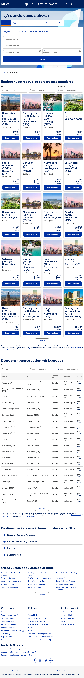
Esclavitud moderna (35, 631)
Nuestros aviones (7, 618)
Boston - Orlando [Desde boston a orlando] (35, 587)
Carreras (5, 634)
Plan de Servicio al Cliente (38, 624)
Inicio (3, 72)
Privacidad (32, 627)
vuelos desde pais (72, 670)
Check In (40, 4)
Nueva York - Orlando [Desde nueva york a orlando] (36, 584)
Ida (4, 50)
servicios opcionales (7, 349)
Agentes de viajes (8, 627)
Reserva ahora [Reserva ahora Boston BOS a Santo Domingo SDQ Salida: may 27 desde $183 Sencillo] (31, 284)
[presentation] (76, 3)
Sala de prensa (67, 624)
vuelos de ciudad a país (44, 670)
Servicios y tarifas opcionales (39, 634)
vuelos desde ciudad (59, 670)
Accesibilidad (33, 615)
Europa (9, 548)
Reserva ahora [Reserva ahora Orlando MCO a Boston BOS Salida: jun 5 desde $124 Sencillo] (73, 284)
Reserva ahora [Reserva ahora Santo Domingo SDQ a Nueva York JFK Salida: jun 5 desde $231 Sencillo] (10, 188)
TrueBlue (65, 4)
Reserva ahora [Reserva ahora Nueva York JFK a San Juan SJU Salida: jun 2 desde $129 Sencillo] (10, 234)
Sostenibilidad (66, 615)
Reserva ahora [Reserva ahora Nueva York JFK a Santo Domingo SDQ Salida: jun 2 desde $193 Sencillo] (52, 138)
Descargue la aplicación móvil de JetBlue (16, 655)
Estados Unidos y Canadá (20, 541)
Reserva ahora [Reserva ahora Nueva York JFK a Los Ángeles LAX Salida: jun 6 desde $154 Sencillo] (52, 188)
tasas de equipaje (76, 347)
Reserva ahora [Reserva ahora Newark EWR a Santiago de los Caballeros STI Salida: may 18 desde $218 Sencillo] (10, 333)
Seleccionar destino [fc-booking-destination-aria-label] (11, 46)
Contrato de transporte (37, 618)
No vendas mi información (39, 640)
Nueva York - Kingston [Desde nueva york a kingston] (9, 587)
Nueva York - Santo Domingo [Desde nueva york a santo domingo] (67, 573)
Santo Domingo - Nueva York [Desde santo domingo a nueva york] (39, 578)
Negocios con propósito (70, 618)
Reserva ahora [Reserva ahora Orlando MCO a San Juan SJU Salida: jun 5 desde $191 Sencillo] (73, 138)
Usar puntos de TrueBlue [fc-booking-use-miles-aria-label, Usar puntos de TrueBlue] (38, 32)
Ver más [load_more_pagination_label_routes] (42, 595)
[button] (21, 32)
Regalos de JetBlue (10, 615)
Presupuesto (61, 86)
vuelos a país (4, 670)
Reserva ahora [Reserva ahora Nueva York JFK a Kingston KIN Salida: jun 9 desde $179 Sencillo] (52, 234)
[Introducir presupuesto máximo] (70, 90)
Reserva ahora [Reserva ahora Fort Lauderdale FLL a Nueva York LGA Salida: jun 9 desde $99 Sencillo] (52, 284)
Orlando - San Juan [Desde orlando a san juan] (8, 578)
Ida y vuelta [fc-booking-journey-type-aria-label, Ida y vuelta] (7, 32)
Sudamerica (12, 555)
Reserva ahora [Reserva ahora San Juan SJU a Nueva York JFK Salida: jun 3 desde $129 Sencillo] (73, 234)
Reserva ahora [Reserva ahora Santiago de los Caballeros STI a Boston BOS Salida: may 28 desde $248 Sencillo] (31, 333)
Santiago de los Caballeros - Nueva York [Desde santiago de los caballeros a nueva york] (39, 574)
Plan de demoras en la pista (38, 621)
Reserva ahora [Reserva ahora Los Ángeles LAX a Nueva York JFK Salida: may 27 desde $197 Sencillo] (73, 188)
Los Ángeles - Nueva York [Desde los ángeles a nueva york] (11, 581)
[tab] (6, 23)
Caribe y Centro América (19, 535)
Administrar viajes (28, 4)
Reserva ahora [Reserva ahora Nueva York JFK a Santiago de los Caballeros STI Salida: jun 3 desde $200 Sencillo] (10, 138)
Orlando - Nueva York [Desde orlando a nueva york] (9, 584)
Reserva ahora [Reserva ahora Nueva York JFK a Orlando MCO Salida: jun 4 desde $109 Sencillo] (31, 234)
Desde (5, 37)
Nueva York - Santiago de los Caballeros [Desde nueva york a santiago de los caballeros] (12, 574)
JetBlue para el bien (68, 612)
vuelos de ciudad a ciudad (28, 670)
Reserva (18, 3)
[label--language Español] (76, 3)
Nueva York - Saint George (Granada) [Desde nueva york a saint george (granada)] (66, 588)
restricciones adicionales (27, 349)
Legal (30, 612)
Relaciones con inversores (12, 631)
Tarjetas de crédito (8, 612)
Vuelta (45, 50)
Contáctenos (6, 640)
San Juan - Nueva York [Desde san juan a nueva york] (64, 584)
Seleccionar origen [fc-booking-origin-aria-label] (10, 39)
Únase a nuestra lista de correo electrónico (19, 652)
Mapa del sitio (6, 637)
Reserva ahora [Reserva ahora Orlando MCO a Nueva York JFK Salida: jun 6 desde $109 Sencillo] (10, 284)
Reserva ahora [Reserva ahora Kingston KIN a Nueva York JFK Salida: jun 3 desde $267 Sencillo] (52, 333)
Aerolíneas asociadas (9, 624)
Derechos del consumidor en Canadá (42, 637)
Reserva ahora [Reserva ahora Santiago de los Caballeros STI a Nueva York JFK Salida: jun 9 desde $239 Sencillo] (31, 138)
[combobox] (15, 90)
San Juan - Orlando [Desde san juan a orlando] (63, 578)
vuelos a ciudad (14, 670)
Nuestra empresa (7, 621)
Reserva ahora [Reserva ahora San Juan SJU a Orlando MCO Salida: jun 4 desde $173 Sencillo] (31, 188)
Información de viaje (53, 3)
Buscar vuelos (42, 59)
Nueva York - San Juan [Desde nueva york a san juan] (37, 581)
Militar (63, 621)
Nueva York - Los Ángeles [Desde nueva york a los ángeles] (65, 581)
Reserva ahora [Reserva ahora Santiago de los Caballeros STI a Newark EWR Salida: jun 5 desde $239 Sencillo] (73, 333)
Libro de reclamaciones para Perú (14, 649)
